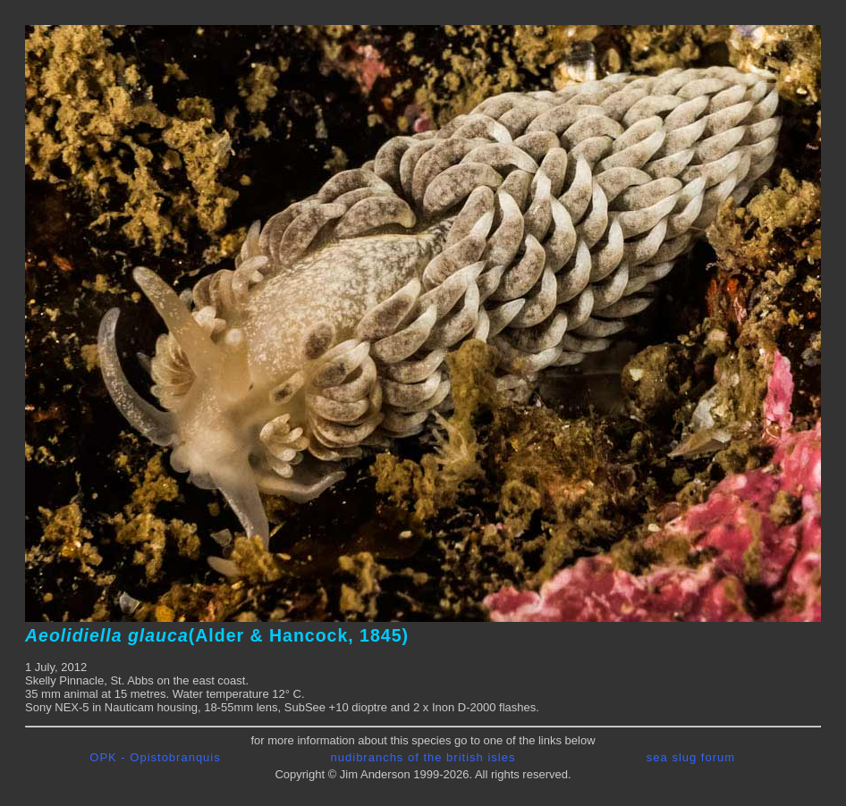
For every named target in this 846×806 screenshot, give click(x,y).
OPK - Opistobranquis (154, 757)
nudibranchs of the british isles (423, 757)
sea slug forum (691, 757)
